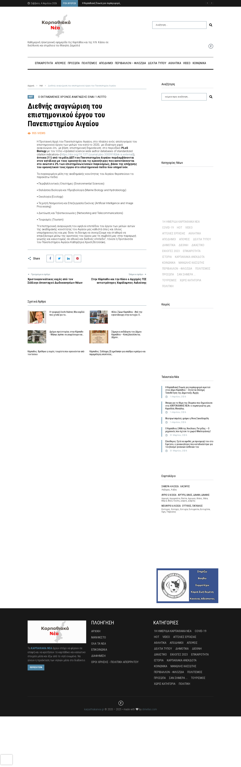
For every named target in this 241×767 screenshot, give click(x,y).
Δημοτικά (168, 245)
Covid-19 (168, 227)
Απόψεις (184, 239)
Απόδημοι (169, 239)
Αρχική (31, 86)
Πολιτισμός (202, 268)
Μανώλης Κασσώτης (191, 262)
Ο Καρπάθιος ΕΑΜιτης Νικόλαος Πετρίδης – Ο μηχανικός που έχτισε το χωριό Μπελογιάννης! (188, 430)
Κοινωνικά (168, 262)
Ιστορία (167, 257)
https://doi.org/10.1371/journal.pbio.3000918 (97, 154)
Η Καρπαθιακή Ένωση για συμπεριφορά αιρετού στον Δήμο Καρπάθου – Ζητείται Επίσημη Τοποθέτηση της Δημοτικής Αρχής (187, 390)
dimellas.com (149, 759)
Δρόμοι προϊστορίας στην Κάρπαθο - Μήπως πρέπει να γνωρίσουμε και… (67, 338)
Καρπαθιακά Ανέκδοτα (190, 257)
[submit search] (210, 25)
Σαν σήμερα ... (186, 274)
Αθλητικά (194, 233)
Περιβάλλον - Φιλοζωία (177, 268)
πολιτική (168, 286)
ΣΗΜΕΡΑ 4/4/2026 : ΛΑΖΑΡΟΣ (176, 486)
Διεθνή (183, 245)
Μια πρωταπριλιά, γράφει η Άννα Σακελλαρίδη (187, 418)
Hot (41, 86)
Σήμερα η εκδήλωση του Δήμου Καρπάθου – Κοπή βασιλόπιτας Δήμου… (126, 340)
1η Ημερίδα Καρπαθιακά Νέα (181, 221)
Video (189, 227)
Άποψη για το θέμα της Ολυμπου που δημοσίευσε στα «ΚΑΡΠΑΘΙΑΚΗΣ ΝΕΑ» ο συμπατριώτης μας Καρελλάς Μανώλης (189, 405)
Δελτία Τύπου (202, 239)
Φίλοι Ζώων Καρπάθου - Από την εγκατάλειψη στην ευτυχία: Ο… (126, 313)
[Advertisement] (187, 126)
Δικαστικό (197, 245)
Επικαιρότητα (191, 251)
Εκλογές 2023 (171, 251)
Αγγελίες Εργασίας (173, 233)
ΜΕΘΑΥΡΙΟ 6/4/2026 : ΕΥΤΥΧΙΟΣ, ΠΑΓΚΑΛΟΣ (182, 505)
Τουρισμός (169, 280)
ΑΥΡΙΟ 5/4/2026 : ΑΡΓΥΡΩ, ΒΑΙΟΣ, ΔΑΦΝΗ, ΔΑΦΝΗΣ (186, 495)
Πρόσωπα (168, 274)
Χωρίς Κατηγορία (190, 280)
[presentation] (6, 760)
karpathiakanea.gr (94, 759)
